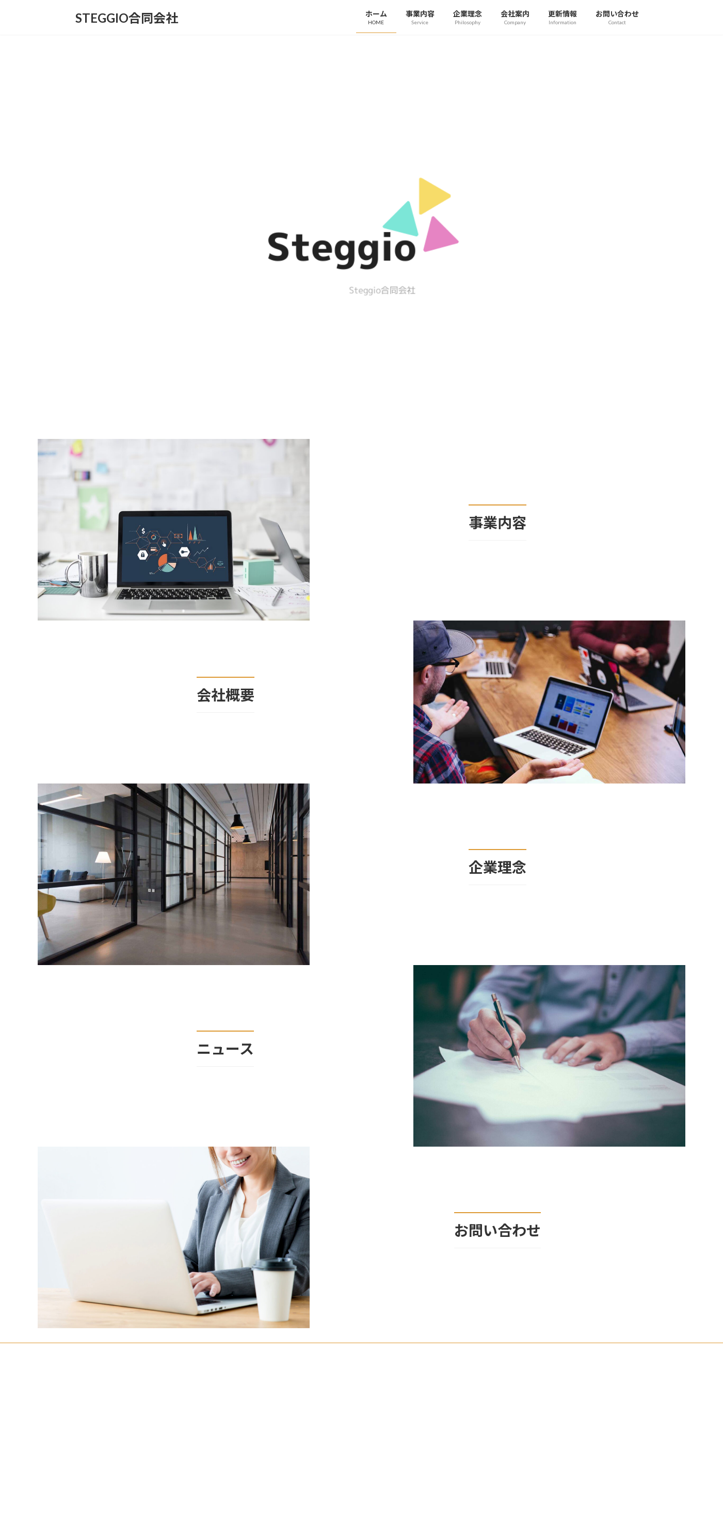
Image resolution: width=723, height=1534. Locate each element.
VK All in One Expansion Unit (428, 1394)
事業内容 (181, 1352)
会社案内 (271, 1352)
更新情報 (136, 1352)
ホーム (94, 1352)
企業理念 (226, 1352)
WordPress (306, 1394)
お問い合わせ (322, 1352)
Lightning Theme (358, 1394)
